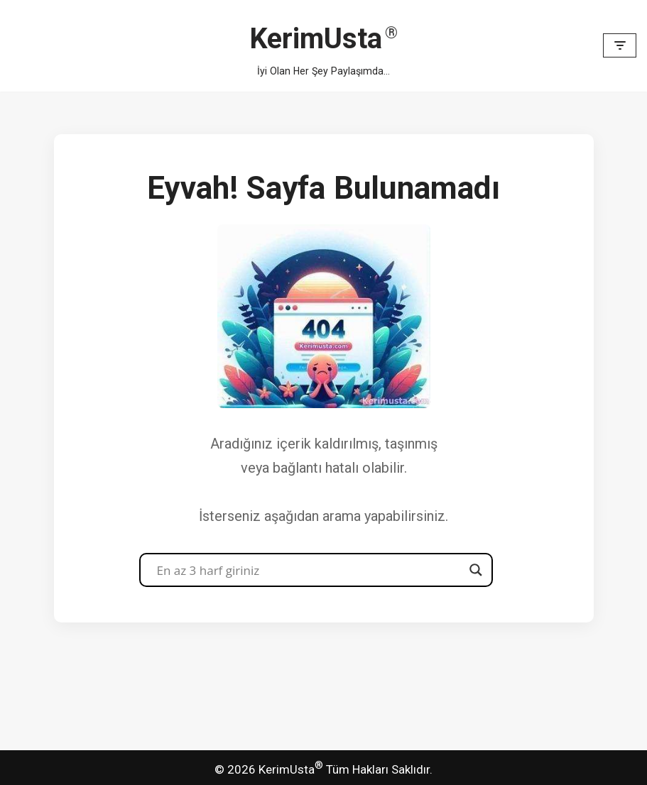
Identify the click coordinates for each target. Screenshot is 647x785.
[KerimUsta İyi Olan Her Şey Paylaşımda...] (323, 46)
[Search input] (309, 570)
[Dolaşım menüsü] (619, 45)
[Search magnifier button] (476, 570)
